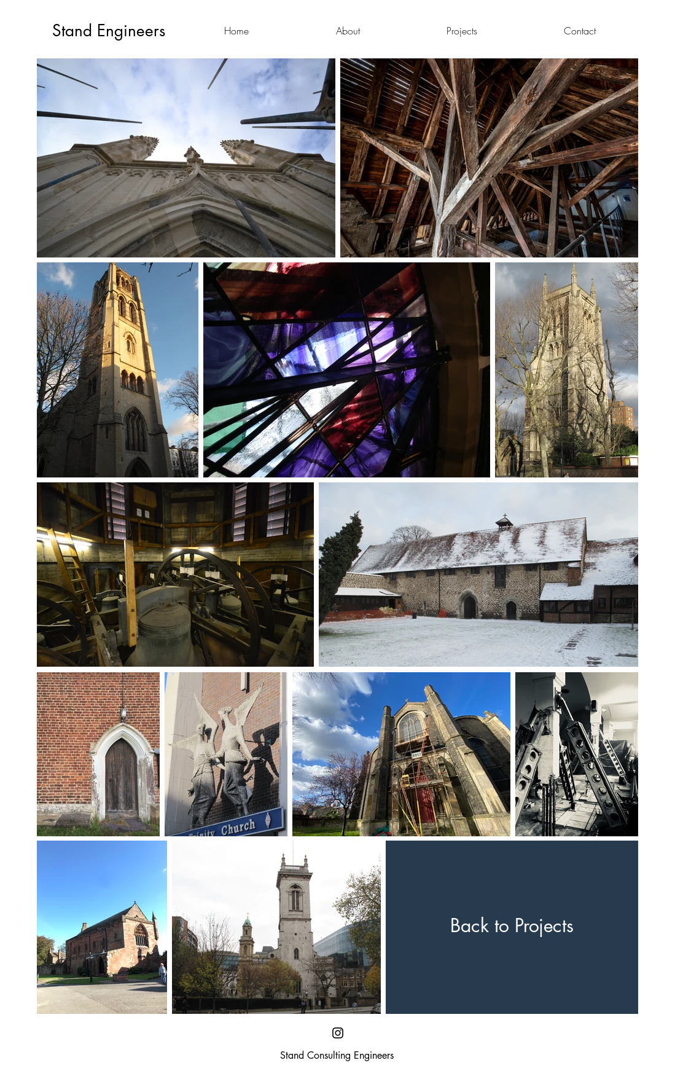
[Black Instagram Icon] (337, 1033)
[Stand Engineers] (109, 30)
